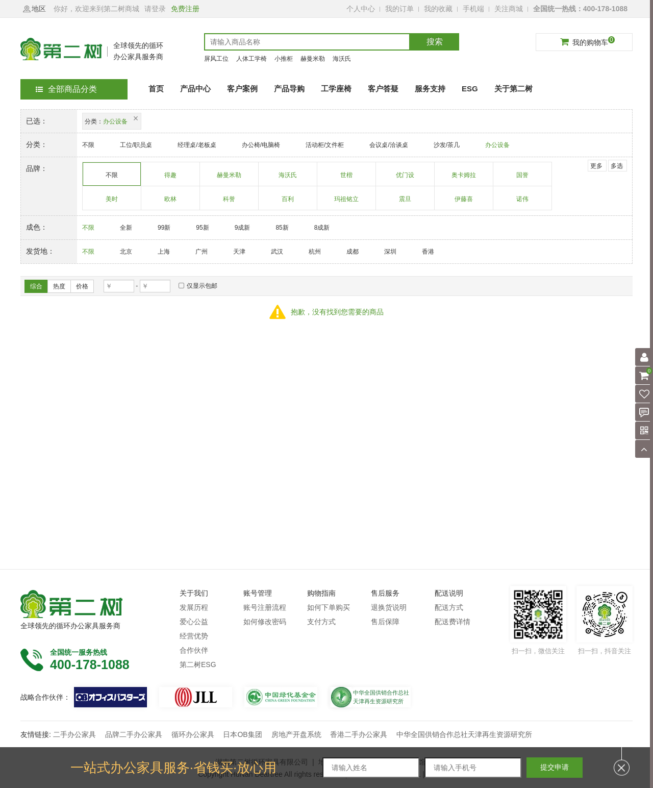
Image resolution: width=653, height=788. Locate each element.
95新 (202, 227)
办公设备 (497, 145)
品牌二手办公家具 (133, 734)
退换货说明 (389, 607)
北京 (126, 251)
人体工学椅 (251, 58)
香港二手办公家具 (358, 734)
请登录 (155, 9)
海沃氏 (342, 58)
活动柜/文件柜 (325, 145)
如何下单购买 (328, 607)
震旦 (405, 202)
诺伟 (522, 202)
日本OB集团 (242, 734)
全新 (126, 227)
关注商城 (508, 9)
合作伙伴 (194, 650)
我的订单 (399, 9)
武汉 (277, 251)
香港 (428, 251)
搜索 (434, 41)
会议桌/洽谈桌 (388, 145)
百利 (288, 202)
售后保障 (385, 622)
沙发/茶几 (447, 145)
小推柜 (283, 58)
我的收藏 (438, 9)
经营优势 (194, 636)
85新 (281, 227)
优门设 (405, 178)
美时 (112, 202)
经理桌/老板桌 (197, 145)
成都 (352, 251)
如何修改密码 (264, 622)
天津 (239, 251)
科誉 (229, 202)
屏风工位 (216, 58)
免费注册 (185, 9)
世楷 (346, 178)
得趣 (170, 178)
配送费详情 (452, 622)
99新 (164, 227)
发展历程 (194, 607)
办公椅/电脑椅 (261, 145)
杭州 (315, 251)
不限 (88, 145)
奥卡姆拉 (464, 178)
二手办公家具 (74, 734)
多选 (617, 165)
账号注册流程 (264, 607)
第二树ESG (198, 664)
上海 (164, 251)
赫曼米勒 (312, 58)
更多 (596, 165)
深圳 (390, 251)
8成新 (322, 227)
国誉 (522, 178)
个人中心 (360, 9)
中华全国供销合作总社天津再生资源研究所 (464, 734)
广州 (201, 251)
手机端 (473, 9)
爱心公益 (194, 622)
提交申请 (554, 767)
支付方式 (321, 622)
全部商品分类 (66, 89)
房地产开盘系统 (296, 734)
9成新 (242, 227)
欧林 (170, 202)
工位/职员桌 (136, 145)
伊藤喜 (464, 202)
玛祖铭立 (346, 202)
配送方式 (449, 607)
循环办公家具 (192, 734)
